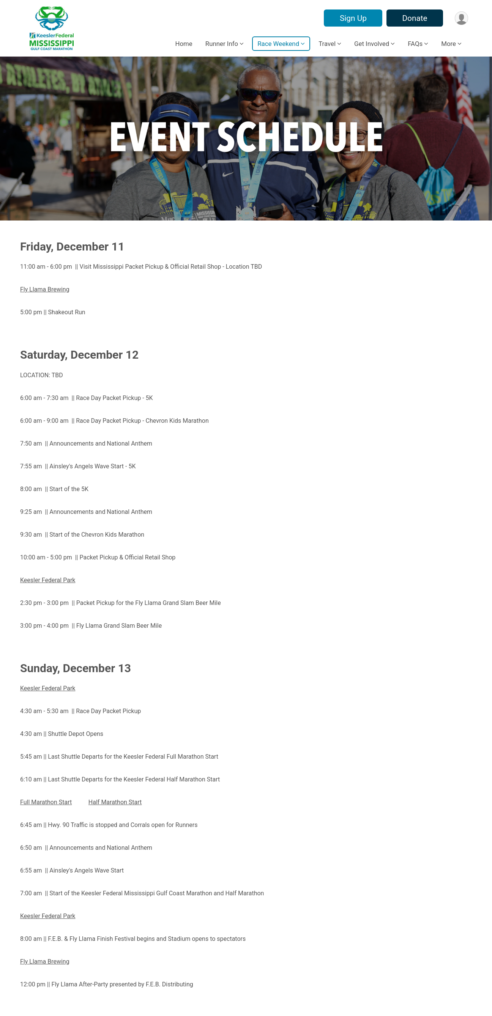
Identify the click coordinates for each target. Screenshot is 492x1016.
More (448, 43)
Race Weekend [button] (278, 43)
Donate (414, 18)
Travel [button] (327, 43)
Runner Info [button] (221, 43)
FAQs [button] (415, 43)
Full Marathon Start (46, 802)
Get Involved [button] (371, 43)
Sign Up (352, 18)
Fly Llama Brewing (44, 961)
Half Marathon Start (115, 802)
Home (183, 43)
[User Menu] (461, 18)
